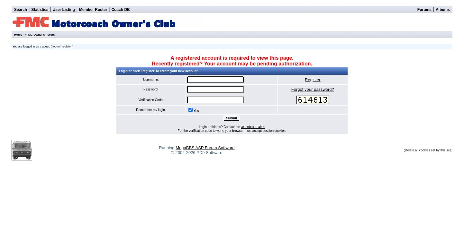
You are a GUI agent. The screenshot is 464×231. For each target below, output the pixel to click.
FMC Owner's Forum (40, 34)
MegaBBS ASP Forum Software (205, 147)
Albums (443, 9)
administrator (253, 126)
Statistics (39, 9)
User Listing (64, 9)
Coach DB (120, 9)
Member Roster (93, 9)
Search (20, 9)
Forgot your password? (312, 89)
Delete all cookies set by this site (428, 150)
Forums (424, 9)
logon (55, 46)
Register (312, 79)
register (67, 46)
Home (18, 34)
